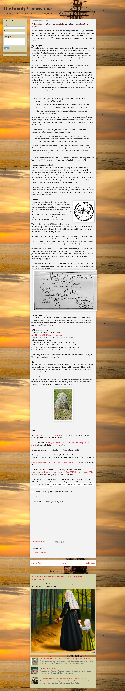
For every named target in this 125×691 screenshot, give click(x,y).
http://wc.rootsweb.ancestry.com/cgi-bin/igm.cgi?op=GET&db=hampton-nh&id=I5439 (62, 472)
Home (63, 563)
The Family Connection (27, 8)
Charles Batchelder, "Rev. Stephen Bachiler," (49, 435)
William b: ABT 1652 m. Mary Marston (47, 335)
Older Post (90, 563)
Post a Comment (40, 553)
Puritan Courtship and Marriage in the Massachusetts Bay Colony (63, 678)
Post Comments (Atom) (67, 571)
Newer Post (36, 563)
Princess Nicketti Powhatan (49, 668)
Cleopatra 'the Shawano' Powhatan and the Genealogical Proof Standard (65, 659)
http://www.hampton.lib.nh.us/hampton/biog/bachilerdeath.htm (54, 462)
